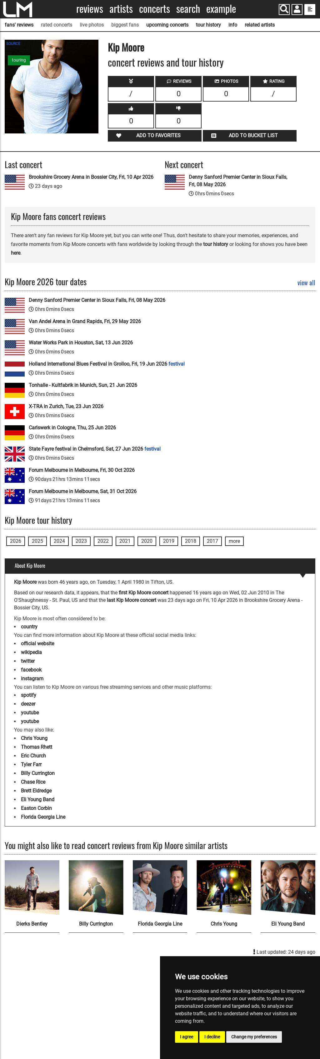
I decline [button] (212, 1036)
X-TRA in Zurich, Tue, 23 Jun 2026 (66, 406)
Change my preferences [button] (254, 1036)
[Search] (284, 9)
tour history (208, 25)
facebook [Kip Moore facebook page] (31, 670)
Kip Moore (126, 47)
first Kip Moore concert (143, 593)
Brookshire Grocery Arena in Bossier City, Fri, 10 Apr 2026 (91, 177)
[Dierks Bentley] (32, 887)
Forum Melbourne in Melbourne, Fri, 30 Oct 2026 (82, 470)
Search (188, 9)
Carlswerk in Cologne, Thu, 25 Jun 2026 (72, 428)
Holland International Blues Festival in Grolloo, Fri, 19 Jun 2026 (107, 364)
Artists (121, 9)
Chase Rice (33, 782)
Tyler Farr (31, 764)
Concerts (154, 9)
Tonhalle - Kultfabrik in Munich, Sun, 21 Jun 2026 (83, 385)
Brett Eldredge (36, 791)
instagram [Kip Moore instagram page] (32, 679)
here (15, 253)
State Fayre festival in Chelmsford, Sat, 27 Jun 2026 (95, 449)
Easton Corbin (36, 808)
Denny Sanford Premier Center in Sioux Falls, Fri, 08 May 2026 (238, 180)
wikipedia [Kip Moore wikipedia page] (31, 652)
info (232, 25)
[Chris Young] (224, 887)
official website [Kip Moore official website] (37, 644)
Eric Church (33, 756)
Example (221, 9)
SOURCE (13, 44)
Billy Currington (38, 773)
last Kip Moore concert (131, 600)
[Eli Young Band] (288, 887)
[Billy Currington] (96, 887)
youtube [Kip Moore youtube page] (30, 713)
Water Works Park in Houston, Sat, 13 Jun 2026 (81, 343)
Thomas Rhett (36, 747)
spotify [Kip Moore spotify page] (28, 695)
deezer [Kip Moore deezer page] (28, 704)
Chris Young (34, 738)
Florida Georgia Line (43, 817)
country (29, 627)
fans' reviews (19, 25)
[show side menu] (309, 9)
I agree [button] (186, 1036)
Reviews (89, 9)
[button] (297, 10)
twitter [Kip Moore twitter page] (28, 661)
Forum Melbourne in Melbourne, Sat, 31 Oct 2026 (83, 491)
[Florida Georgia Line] (160, 887)
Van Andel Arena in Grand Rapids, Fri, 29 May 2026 (85, 321)
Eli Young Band (37, 799)
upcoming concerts (167, 25)
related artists (260, 25)
